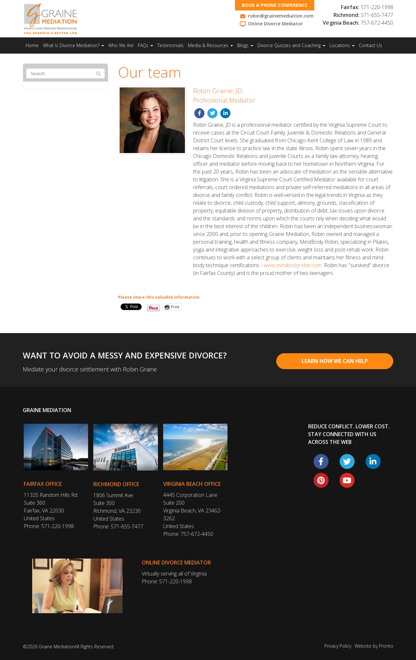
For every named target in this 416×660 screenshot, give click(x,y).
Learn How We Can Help (335, 361)
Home (32, 45)
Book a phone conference (274, 5)
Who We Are (121, 45)
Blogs (245, 45)
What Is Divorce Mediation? (73, 45)
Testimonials (170, 45)
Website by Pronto (374, 646)
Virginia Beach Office (192, 483)
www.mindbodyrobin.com (293, 265)
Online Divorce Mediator (176, 562)
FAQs (145, 45)
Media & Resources (210, 45)
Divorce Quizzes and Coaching (291, 45)
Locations (342, 45)
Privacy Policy (337, 646)
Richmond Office (116, 484)
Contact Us (370, 45)
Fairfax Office (43, 483)
